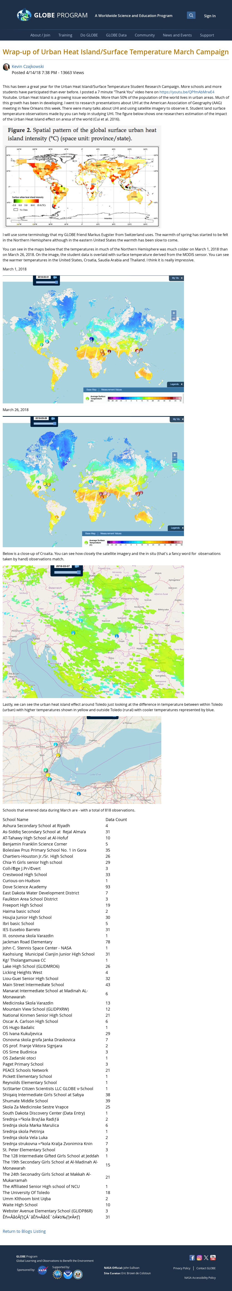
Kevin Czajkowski (28, 66)
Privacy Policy (181, 1268)
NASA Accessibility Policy (200, 1277)
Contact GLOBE (206, 1268)
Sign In (210, 15)
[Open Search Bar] (191, 15)
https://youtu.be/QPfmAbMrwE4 (187, 91)
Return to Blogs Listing (24, 1231)
